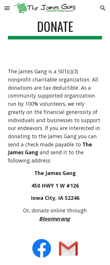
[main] (55, 29)
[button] (7, 8)
